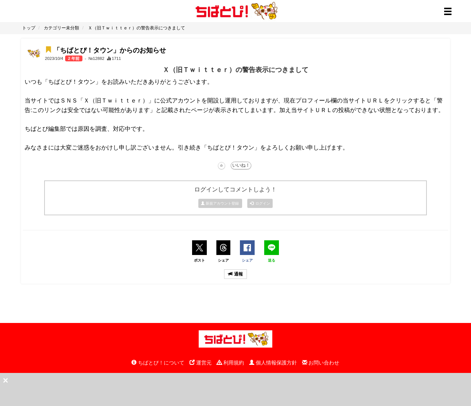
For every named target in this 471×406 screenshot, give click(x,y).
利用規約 (230, 363)
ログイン (260, 203)
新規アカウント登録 (220, 203)
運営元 (201, 363)
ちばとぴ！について (157, 363)
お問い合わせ (321, 363)
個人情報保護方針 (273, 363)
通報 (235, 274)
